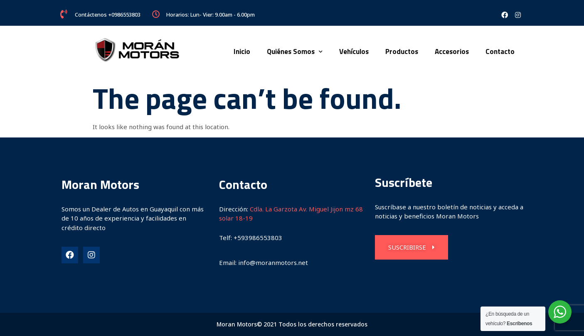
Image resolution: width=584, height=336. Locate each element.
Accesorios (452, 51)
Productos (401, 51)
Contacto (500, 51)
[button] (411, 247)
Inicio (242, 51)
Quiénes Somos (295, 51)
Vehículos (354, 51)
